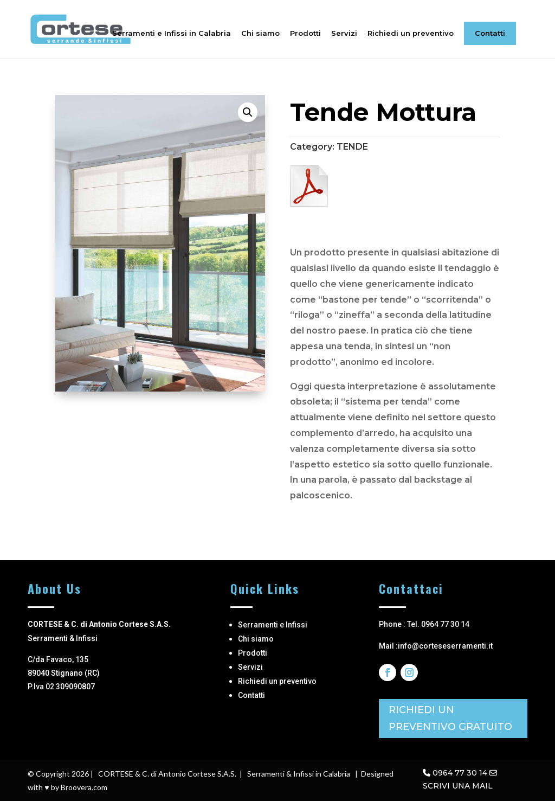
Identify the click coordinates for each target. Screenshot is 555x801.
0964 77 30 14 (460, 773)
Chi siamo (260, 33)
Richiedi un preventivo (410, 33)
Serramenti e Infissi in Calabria (171, 33)
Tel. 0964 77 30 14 (438, 624)
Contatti (490, 33)
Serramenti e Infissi (272, 624)
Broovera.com (84, 787)
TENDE (352, 147)
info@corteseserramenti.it (445, 646)
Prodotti (305, 33)
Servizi (344, 33)
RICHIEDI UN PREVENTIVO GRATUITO (450, 718)
